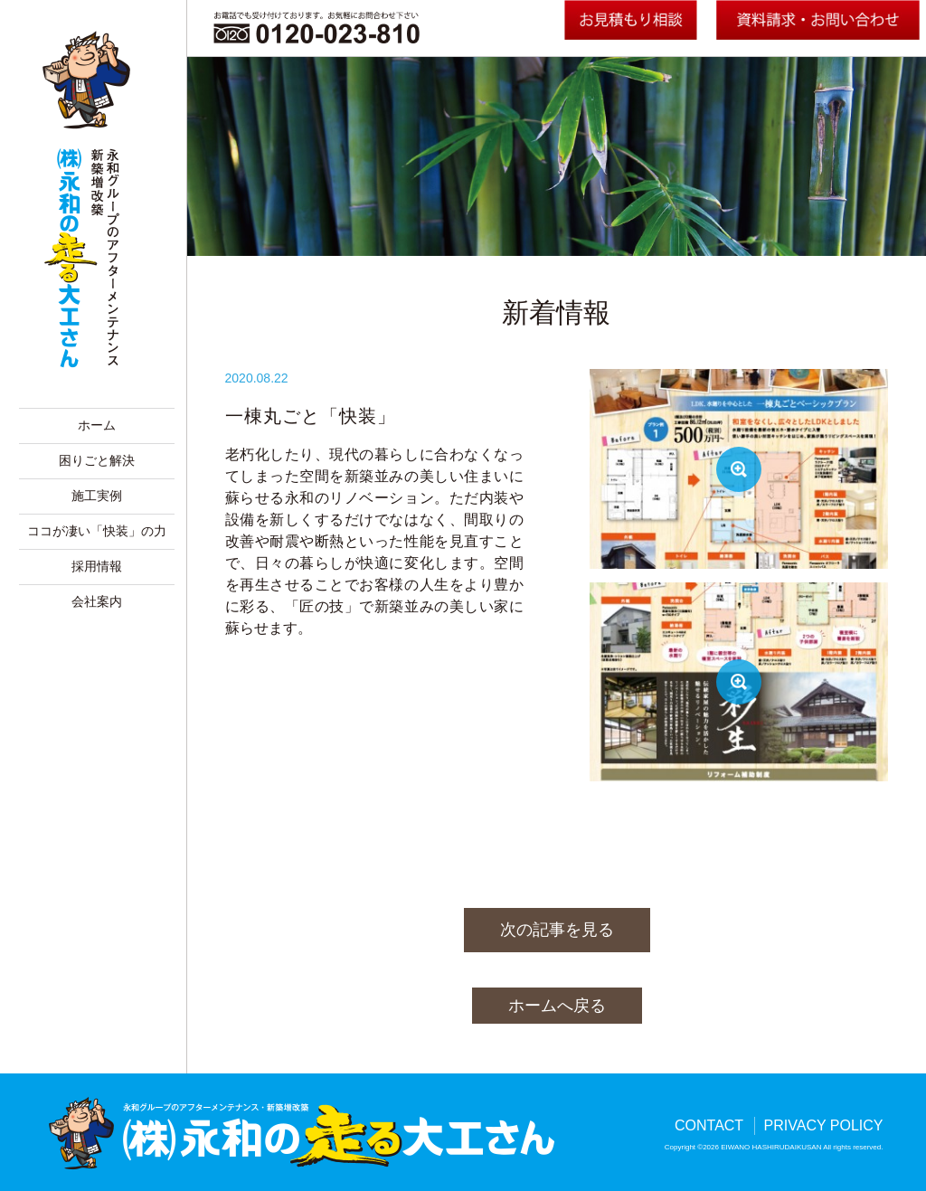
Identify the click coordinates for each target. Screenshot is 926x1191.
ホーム (97, 425)
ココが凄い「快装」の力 (96, 531)
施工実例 (96, 496)
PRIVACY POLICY (823, 1125)
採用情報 (96, 566)
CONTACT (709, 1125)
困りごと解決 (97, 461)
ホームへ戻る (557, 1006)
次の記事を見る (557, 930)
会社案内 (96, 602)
